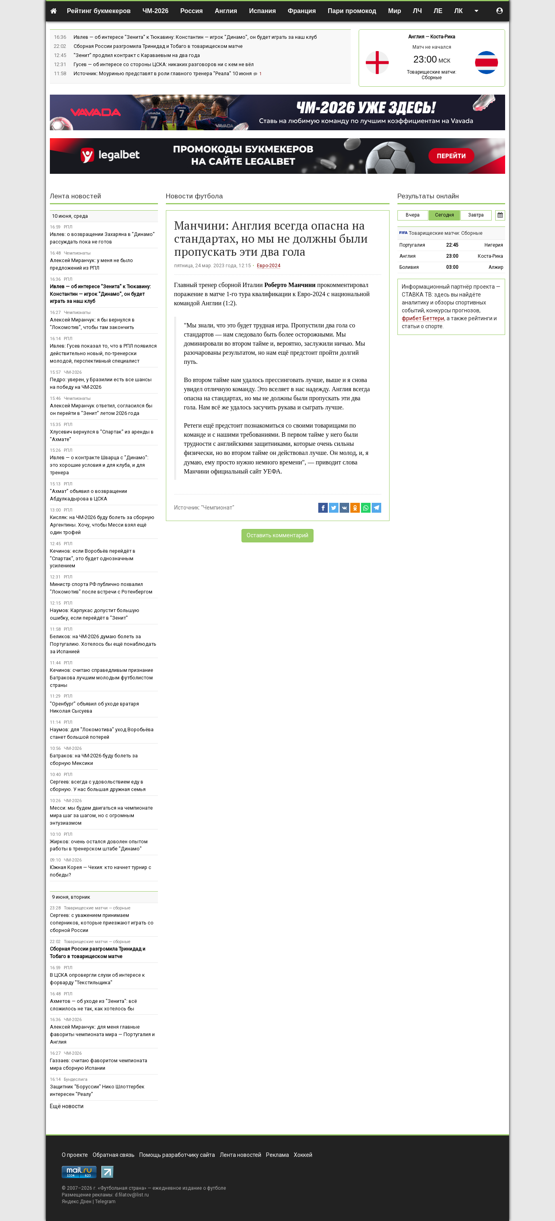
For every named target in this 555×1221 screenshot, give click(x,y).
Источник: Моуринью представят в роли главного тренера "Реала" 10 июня (163, 73)
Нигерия (494, 245)
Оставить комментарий (277, 535)
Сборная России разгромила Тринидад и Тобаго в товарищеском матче (158, 46)
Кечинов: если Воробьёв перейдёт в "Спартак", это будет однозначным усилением (92, 558)
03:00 (452, 267)
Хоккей (303, 1155)
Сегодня (444, 215)
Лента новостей (75, 196)
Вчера (413, 215)
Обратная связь (114, 1155)
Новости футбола (194, 196)
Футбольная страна (122, 1188)
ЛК (458, 11)
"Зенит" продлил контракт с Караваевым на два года (137, 55)
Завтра (476, 215)
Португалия (412, 245)
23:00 (452, 256)
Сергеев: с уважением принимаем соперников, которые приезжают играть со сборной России (102, 922)
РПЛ (68, 227)
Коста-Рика (442, 37)
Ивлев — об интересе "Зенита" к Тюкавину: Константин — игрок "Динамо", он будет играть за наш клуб (195, 37)
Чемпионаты (77, 253)
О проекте (75, 1155)
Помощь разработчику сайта (177, 1155)
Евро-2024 (268, 265)
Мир (394, 11)
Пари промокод (352, 11)
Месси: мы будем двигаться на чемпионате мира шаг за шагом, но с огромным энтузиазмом (101, 815)
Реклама (277, 1155)
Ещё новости (67, 1106)
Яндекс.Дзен (76, 1201)
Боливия (409, 267)
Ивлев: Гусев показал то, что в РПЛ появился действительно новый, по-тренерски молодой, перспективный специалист (103, 353)
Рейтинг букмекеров (99, 11)
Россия (192, 11)
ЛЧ (417, 11)
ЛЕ (438, 11)
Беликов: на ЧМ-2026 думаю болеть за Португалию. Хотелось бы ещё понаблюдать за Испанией (103, 643)
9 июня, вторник (71, 897)
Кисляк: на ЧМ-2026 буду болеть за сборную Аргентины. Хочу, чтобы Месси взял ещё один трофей (102, 524)
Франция (302, 11)
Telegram (105, 1201)
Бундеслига (75, 1079)
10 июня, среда (70, 216)
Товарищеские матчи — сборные (97, 908)
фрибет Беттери (423, 318)
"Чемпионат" (217, 507)
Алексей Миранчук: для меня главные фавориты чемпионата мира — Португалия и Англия (102, 1034)
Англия (226, 11)
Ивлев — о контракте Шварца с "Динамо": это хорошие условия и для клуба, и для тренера (99, 465)
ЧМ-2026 (156, 11)
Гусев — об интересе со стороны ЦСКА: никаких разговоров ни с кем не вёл (164, 64)
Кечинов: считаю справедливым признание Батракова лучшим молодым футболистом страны (101, 677)
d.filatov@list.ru (132, 1195)
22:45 (452, 245)
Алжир (495, 267)
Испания (262, 11)
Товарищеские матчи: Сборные (431, 74)
